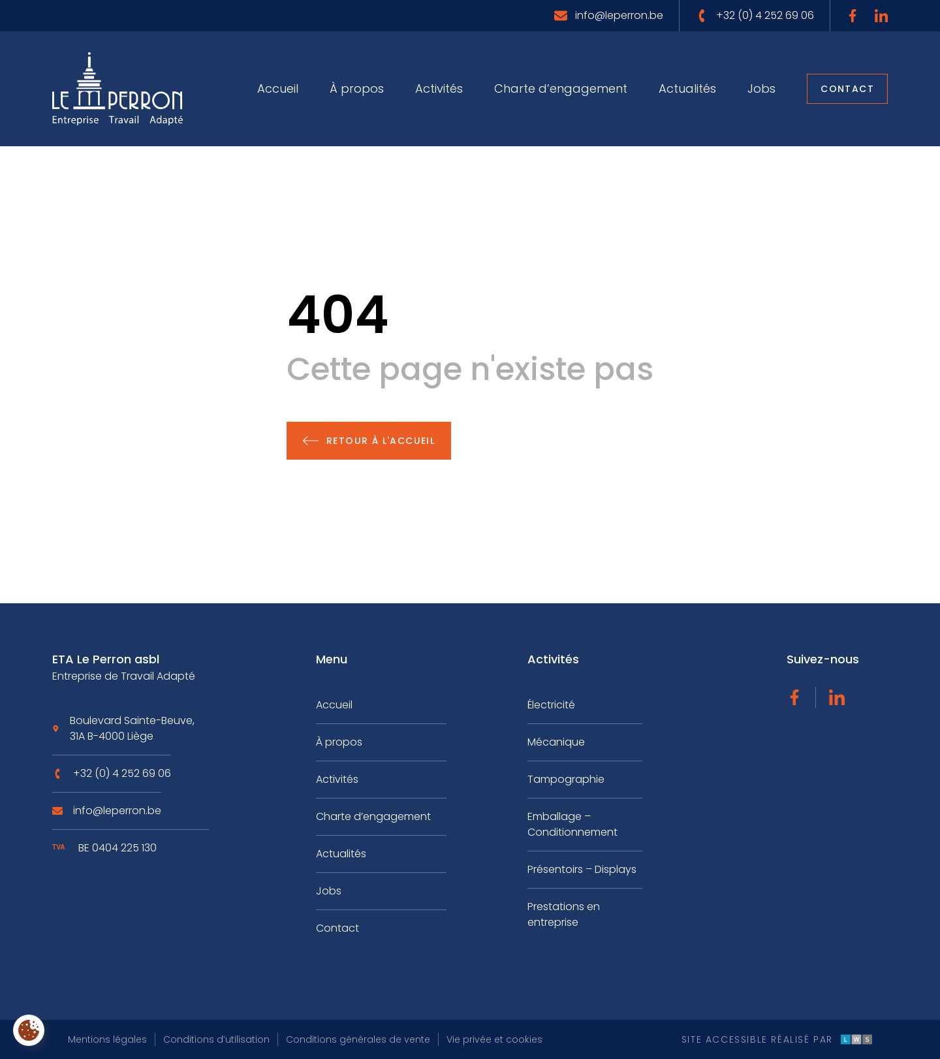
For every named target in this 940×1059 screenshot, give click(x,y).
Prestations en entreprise (563, 914)
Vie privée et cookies (494, 1039)
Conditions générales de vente (358, 1039)
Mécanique (556, 742)
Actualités (687, 88)
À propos (357, 88)
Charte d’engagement (560, 88)
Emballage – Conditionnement (572, 824)
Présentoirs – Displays (581, 869)
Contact (847, 88)
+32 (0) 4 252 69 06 (122, 778)
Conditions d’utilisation (216, 1039)
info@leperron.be (117, 815)
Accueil (277, 88)
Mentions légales (107, 1039)
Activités (439, 88)
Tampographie (565, 779)
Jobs (761, 88)
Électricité (551, 704)
